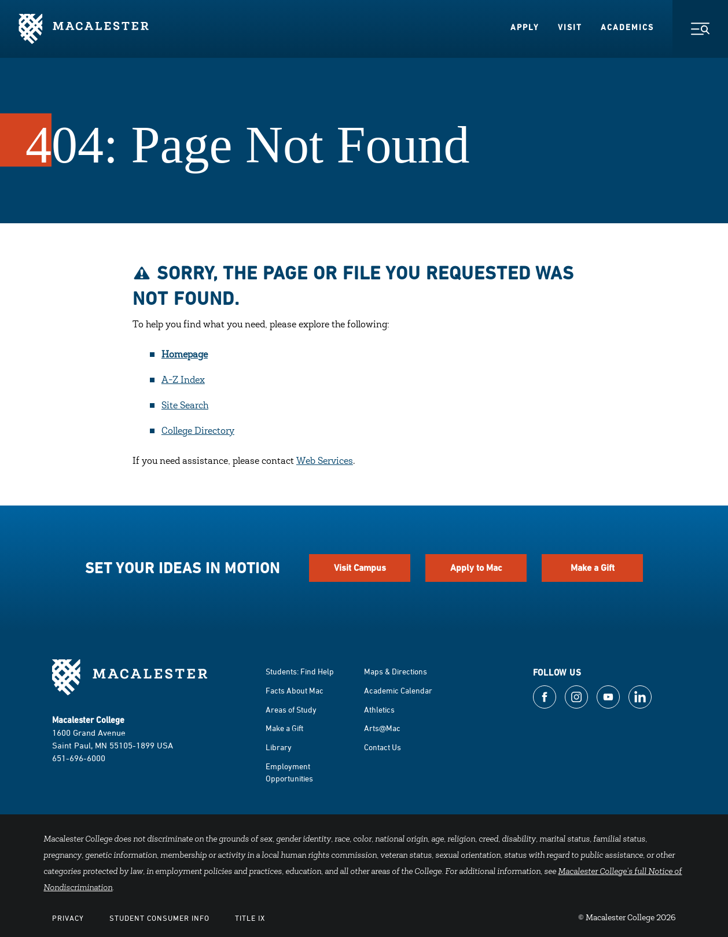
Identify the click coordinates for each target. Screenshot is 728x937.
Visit (570, 27)
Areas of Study (291, 709)
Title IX (250, 918)
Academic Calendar (398, 690)
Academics (627, 27)
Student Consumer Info (159, 918)
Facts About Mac (294, 690)
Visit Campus (360, 567)
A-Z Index (183, 380)
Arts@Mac (382, 728)
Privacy (68, 918)
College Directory (197, 431)
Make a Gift (593, 567)
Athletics (379, 709)
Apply (524, 27)
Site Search (184, 406)
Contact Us (382, 747)
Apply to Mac (476, 567)
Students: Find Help (300, 671)
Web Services (324, 461)
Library (279, 747)
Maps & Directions (395, 671)
